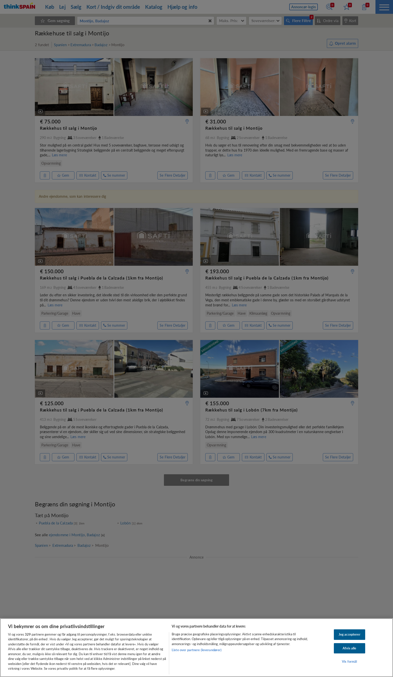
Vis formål (349, 661)
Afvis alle (349, 648)
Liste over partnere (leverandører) (197, 650)
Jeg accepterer (349, 634)
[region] (196, 647)
